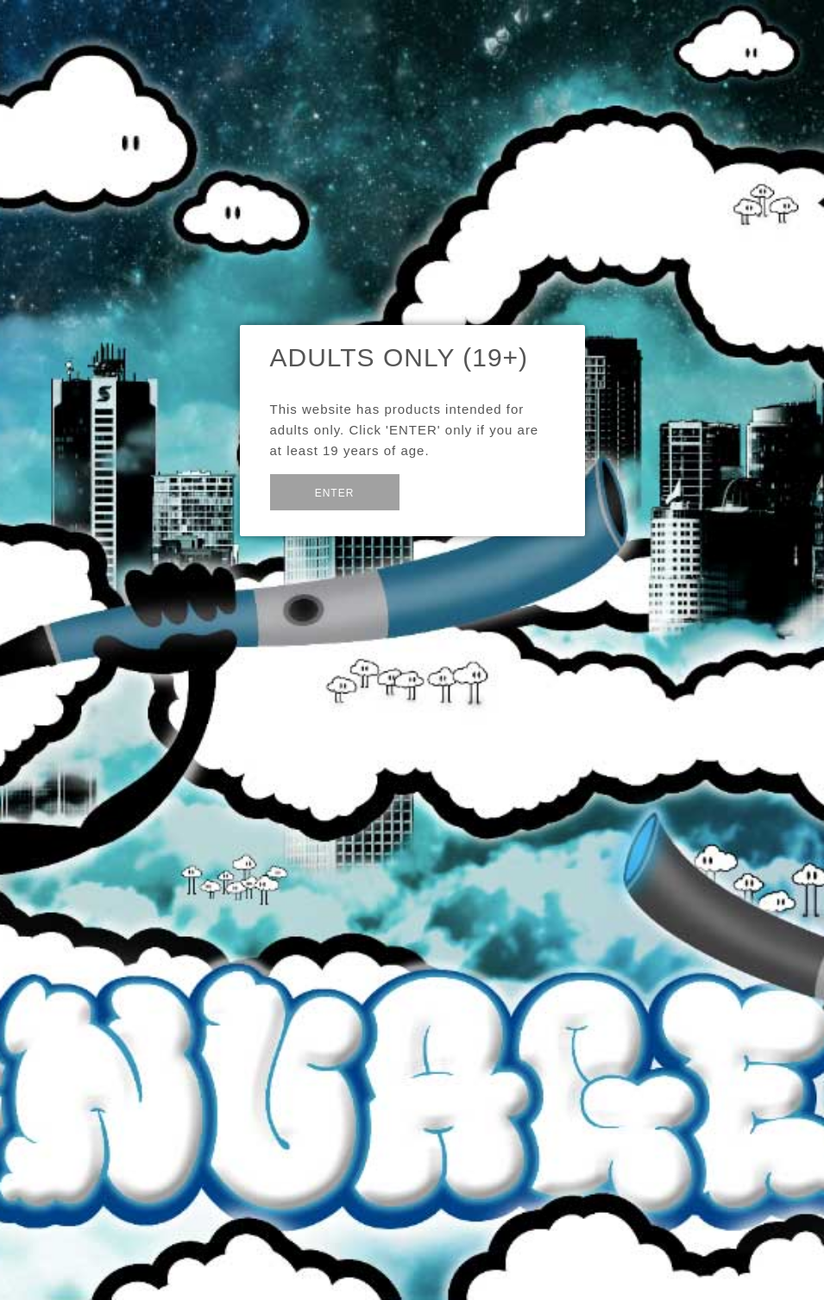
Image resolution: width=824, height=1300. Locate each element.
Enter (335, 493)
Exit (440, 491)
